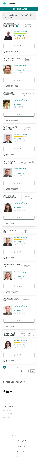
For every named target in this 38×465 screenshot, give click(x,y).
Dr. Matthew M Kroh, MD (10, 128)
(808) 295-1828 (11, 51)
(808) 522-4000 (11, 120)
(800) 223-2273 (11, 154)
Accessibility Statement (19, 451)
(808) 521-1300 (11, 86)
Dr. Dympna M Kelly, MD (12, 265)
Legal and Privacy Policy (19, 441)
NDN (19, 457)
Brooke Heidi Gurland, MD (9, 334)
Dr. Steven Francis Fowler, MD (11, 59)
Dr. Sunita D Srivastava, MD (10, 197)
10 (26, 371)
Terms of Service (19, 446)
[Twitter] (11, 391)
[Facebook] (4, 391)
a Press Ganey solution (14, 381)
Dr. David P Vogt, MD (11, 300)
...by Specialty (7, 413)
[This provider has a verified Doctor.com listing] (16, 26)
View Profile (19, 46)
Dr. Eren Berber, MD (10, 231)
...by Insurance (7, 410)
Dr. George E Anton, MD (9, 162)
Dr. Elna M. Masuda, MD (9, 94)
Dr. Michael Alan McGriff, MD (11, 25)
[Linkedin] (7, 391)
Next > (32, 371)
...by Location (7, 417)
